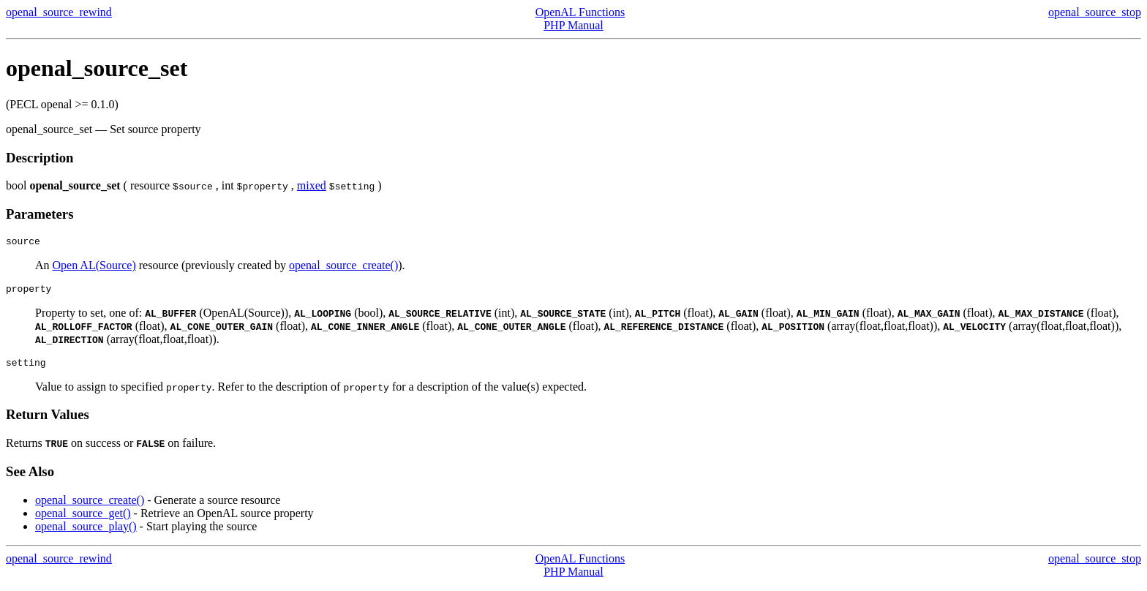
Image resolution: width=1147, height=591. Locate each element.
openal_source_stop (1094, 12)
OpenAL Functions (580, 12)
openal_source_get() (83, 519)
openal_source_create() (343, 267)
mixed (311, 185)
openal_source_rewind (59, 12)
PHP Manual (573, 25)
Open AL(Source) (94, 267)
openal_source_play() (86, 533)
